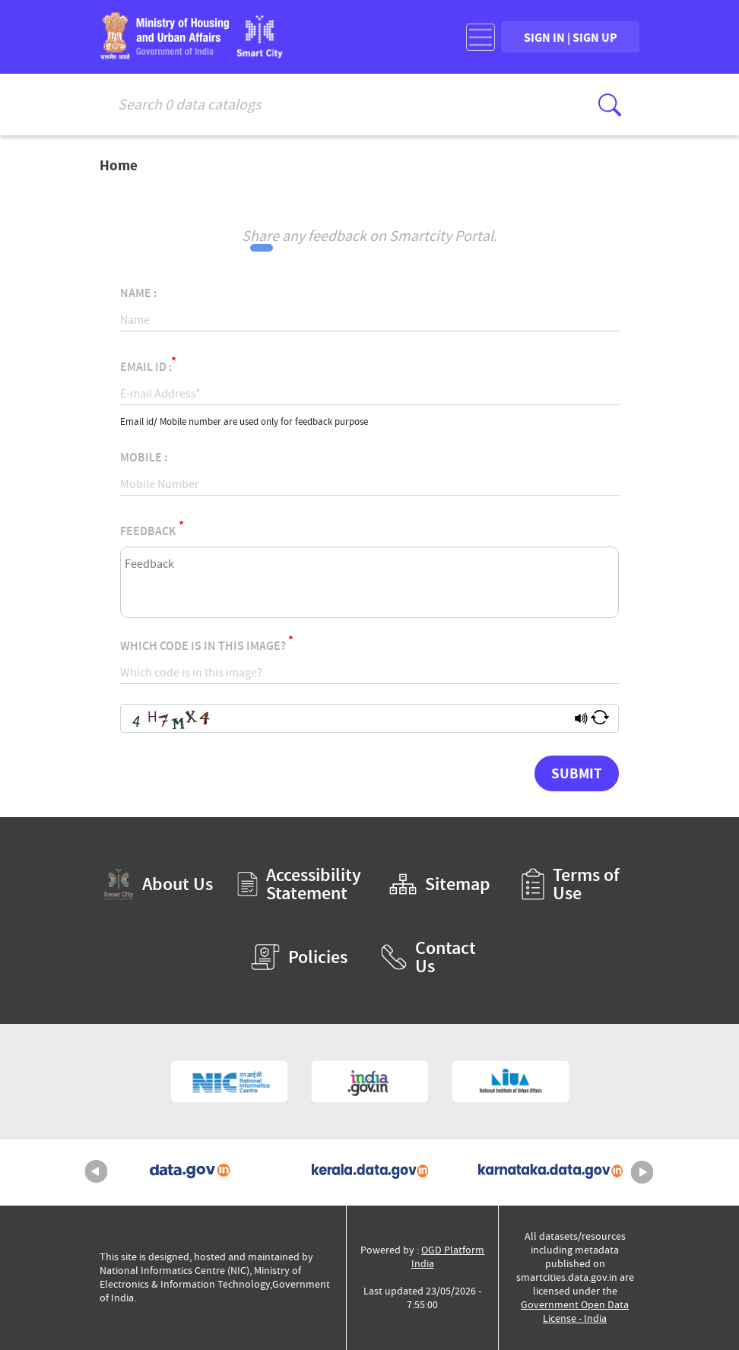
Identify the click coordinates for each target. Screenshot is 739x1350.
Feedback (152, 528)
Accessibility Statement (299, 884)
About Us (158, 884)
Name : (138, 293)
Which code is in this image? (206, 643)
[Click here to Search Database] (609, 105)
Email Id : (148, 364)
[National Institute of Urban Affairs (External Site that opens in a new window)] (510, 1081)
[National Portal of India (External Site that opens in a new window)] (370, 1081)
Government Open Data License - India (575, 1312)
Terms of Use (571, 884)
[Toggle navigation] (480, 37)
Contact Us (428, 957)
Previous (96, 1172)
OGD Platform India (448, 1257)
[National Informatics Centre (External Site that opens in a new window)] (229, 1081)
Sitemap (439, 884)
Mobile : (143, 457)
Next (642, 1172)
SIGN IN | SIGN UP (570, 37)
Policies (299, 957)
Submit (576, 773)
